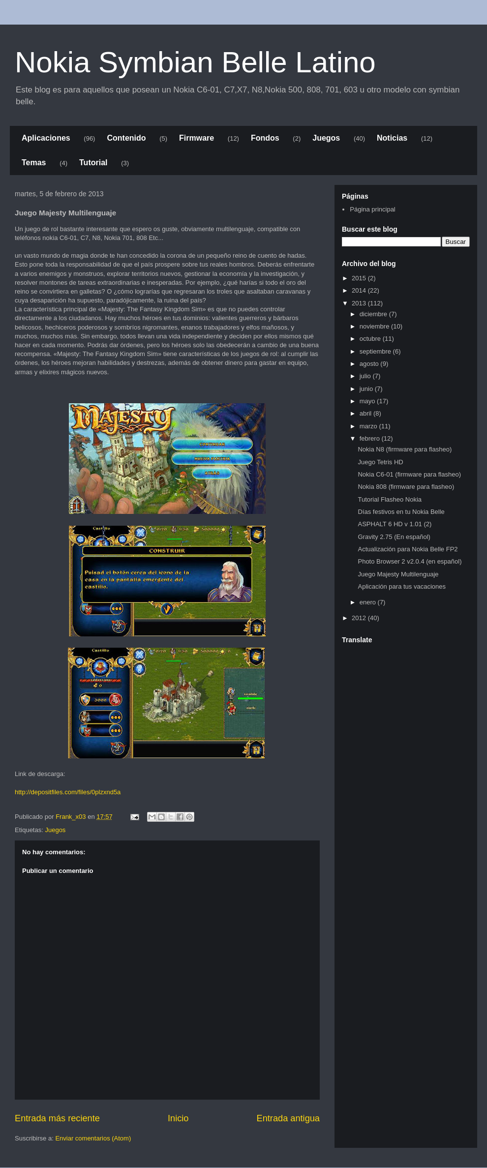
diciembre (374, 314)
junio (367, 388)
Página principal (373, 209)
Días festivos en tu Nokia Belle (401, 511)
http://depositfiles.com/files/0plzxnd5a (68, 792)
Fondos (265, 138)
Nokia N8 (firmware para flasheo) (405, 449)
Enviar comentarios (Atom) (93, 1138)
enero (369, 602)
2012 (360, 618)
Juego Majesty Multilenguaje (398, 574)
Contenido (126, 138)
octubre (371, 338)
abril (366, 413)
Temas (34, 162)
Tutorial (93, 162)
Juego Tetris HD (380, 462)
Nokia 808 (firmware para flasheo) (406, 486)
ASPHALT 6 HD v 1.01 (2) (394, 524)
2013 (360, 303)
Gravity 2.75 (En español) (394, 536)
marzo (369, 426)
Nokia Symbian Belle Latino (195, 62)
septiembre (376, 351)
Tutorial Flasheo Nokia (390, 499)
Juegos (326, 138)
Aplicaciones (46, 138)
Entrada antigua (288, 1118)
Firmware (196, 138)
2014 (360, 290)
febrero (371, 438)
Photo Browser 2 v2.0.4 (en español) (409, 561)
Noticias (392, 138)
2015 (360, 278)
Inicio (178, 1118)
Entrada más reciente (57, 1118)
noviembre (375, 326)
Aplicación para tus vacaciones (402, 586)
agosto (370, 363)
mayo (368, 401)
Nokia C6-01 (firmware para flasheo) (409, 474)
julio (366, 376)
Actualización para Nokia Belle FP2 (407, 549)
